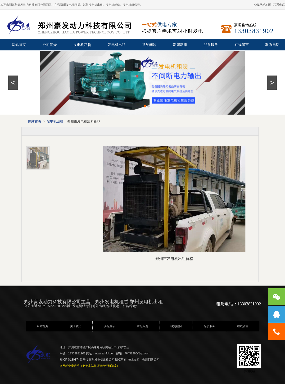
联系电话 (272, 45)
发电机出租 (117, 45)
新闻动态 (180, 45)
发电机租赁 (82, 45)
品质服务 (211, 45)
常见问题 (149, 45)
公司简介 (50, 45)
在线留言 (242, 45)
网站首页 (19, 45)
